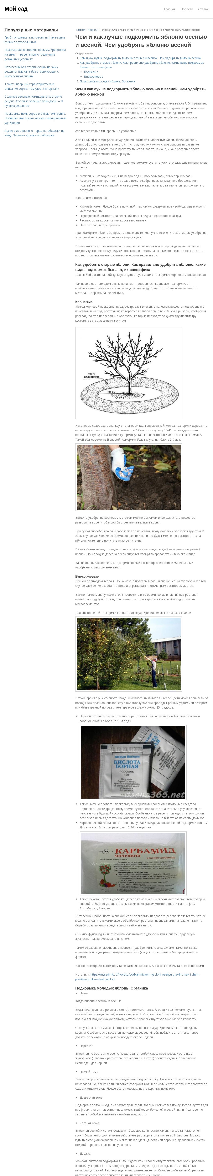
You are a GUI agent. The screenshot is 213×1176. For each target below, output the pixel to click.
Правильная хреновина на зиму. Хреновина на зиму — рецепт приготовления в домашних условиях (35, 54)
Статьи (203, 9)
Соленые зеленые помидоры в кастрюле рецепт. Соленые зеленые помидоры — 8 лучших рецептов (34, 101)
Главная (170, 9)
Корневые (91, 72)
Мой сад (16, 9)
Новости (187, 9)
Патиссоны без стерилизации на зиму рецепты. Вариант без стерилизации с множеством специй (32, 71)
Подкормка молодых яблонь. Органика (107, 81)
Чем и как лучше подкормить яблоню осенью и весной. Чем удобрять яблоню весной (141, 58)
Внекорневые (93, 76)
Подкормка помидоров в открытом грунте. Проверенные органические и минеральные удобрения (36, 118)
